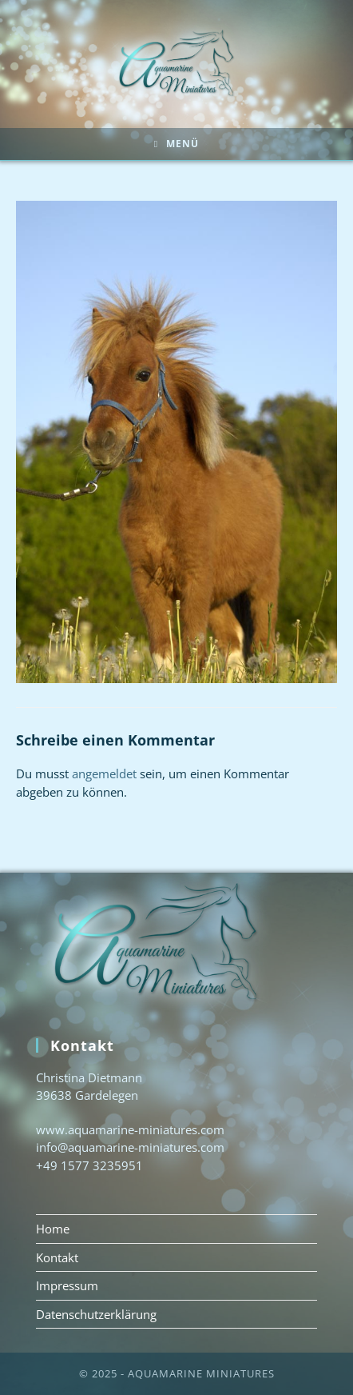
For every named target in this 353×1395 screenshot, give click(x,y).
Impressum (67, 1285)
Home (52, 1229)
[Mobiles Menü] (176, 144)
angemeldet (104, 773)
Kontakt (57, 1257)
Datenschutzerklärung (96, 1314)
